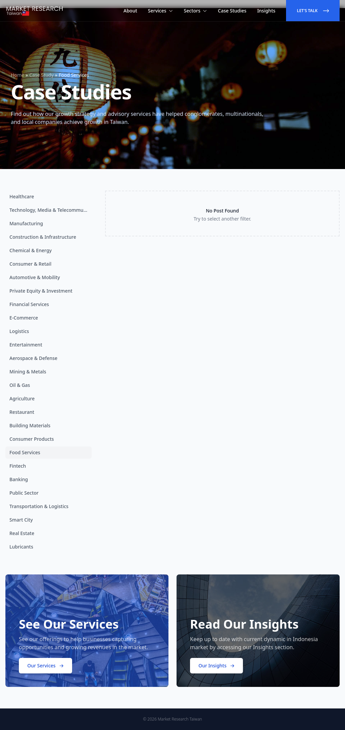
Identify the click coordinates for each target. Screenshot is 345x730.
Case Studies (232, 10)
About (130, 10)
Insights (266, 10)
